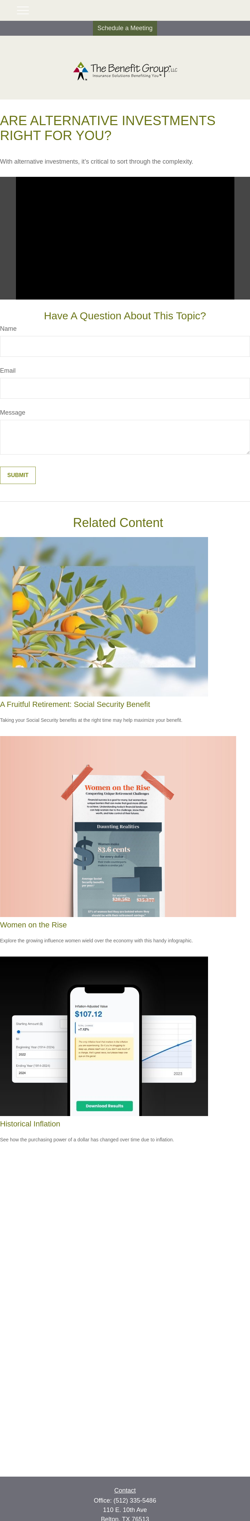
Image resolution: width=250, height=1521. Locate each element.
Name (8, 328)
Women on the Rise (33, 925)
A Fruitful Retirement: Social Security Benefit (75, 704)
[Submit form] (18, 475)
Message (12, 412)
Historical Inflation (30, 1124)
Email (8, 370)
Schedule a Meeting (125, 28)
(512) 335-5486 (134, 1500)
